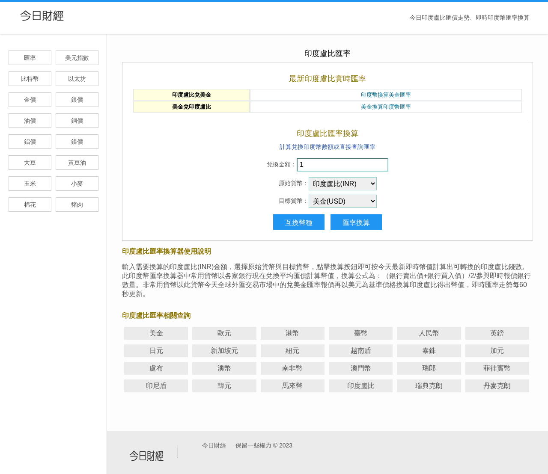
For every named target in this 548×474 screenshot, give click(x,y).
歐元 (224, 333)
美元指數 (77, 57)
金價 (30, 99)
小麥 (77, 183)
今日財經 (214, 445)
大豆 (30, 162)
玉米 (30, 183)
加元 (497, 350)
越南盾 (361, 350)
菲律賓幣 (497, 368)
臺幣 (361, 333)
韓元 (224, 385)
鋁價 (30, 141)
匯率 (30, 57)
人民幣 (429, 333)
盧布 (156, 368)
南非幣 (292, 368)
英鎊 (497, 333)
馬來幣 (292, 385)
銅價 (77, 120)
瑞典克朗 (429, 385)
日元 (156, 350)
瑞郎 (429, 368)
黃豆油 (77, 162)
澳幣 (224, 368)
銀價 (77, 99)
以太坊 (77, 78)
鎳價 (77, 141)
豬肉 (77, 204)
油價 (30, 120)
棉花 (30, 204)
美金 (156, 333)
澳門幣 (361, 368)
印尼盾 (156, 385)
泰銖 (429, 350)
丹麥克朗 (497, 385)
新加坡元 (224, 350)
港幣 (292, 333)
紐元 (292, 350)
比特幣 (30, 78)
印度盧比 (361, 385)
